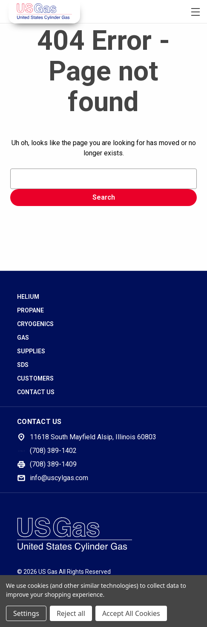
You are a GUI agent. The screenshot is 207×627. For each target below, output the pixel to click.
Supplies (31, 351)
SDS (23, 364)
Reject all (71, 613)
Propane (30, 310)
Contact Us (36, 392)
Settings (26, 613)
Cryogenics (35, 324)
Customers (35, 378)
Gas (23, 337)
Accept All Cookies (131, 613)
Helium (28, 296)
